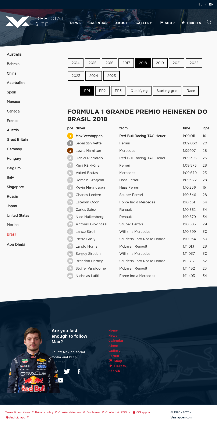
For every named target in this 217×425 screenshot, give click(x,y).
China (11, 73)
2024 (93, 76)
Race (191, 90)
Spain (11, 92)
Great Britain (17, 139)
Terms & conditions (17, 412)
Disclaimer (93, 412)
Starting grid (167, 90)
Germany (14, 149)
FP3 (118, 90)
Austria (13, 130)
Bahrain (13, 64)
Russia (12, 196)
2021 (177, 63)
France (12, 121)
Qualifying (139, 90)
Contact (110, 412)
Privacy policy (44, 412)
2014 (76, 63)
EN (211, 4)
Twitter (67, 371)
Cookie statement (69, 412)
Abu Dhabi (16, 244)
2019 (160, 63)
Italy (10, 177)
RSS (124, 412)
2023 (76, 76)
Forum (113, 356)
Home (113, 330)
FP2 (102, 90)
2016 (109, 63)
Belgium (14, 168)
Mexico (12, 225)
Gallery (143, 23)
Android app (15, 417)
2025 (111, 76)
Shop (167, 23)
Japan (12, 206)
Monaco (13, 102)
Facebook (78, 371)
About (121, 23)
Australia (14, 54)
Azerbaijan (16, 83)
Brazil (11, 234)
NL (200, 4)
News (75, 23)
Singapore (15, 187)
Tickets (191, 23)
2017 (126, 63)
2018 (143, 63)
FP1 (87, 90)
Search (209, 22)
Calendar (98, 23)
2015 (92, 63)
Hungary (14, 158)
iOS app (139, 412)
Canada (13, 111)
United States (18, 215)
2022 (194, 63)
